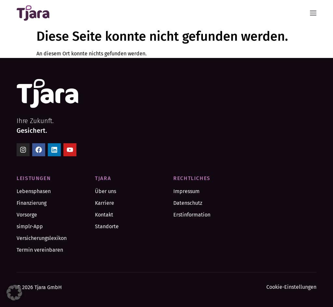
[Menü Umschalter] (313, 13)
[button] (14, 292)
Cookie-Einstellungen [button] (291, 287)
